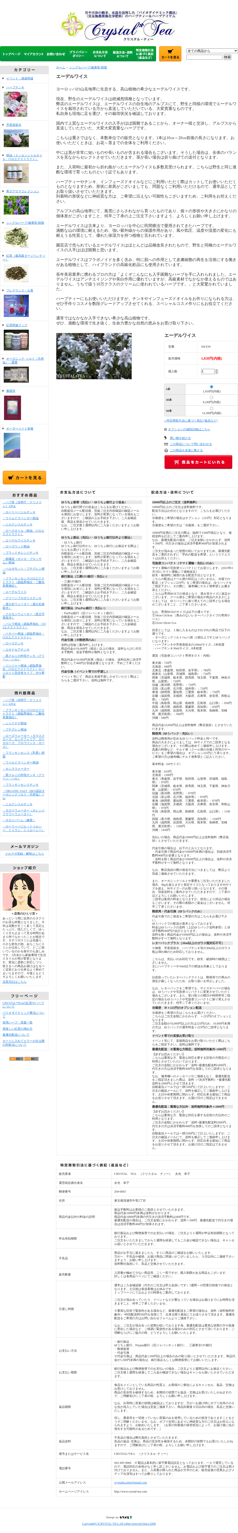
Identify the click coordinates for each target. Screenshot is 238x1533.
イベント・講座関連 (19, 78)
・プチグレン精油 (15, 729)
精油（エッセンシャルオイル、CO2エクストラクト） (24, 169)
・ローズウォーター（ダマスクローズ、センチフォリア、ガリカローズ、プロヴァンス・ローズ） (24, 741)
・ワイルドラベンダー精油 (21, 518)
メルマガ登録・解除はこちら (24, 853)
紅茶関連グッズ (24, 337)
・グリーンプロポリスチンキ (22, 598)
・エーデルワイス (15, 592)
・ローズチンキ (13, 643)
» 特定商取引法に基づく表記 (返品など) (190, 420)
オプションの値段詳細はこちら (189, 429)
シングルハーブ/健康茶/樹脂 (24, 235)
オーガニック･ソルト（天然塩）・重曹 (24, 370)
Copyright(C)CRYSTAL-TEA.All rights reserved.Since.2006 (119, 1524)
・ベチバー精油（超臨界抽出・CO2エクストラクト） (24, 635)
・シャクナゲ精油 (15, 723)
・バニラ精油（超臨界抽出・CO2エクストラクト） (24, 625)
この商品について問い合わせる (191, 444)
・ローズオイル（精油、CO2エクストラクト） (23, 532)
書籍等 (24, 405)
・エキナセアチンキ (16, 649)
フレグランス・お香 (24, 303)
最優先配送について (16, 1034)
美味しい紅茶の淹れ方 (18, 1028)
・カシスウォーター (16, 768)
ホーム (60, 67)
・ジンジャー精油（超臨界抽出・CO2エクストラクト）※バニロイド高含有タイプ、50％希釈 (24, 671)
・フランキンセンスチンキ (21, 784)
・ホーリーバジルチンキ (19, 512)
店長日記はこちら (15, 982)
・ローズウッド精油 (16, 546)
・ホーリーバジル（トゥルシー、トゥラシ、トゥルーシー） (24, 828)
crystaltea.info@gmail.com (130, 1482)
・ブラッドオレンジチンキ (21, 552)
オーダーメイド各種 (24, 443)
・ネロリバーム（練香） (19, 820)
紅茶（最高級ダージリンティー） (24, 268)
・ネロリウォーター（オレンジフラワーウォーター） (24, 812)
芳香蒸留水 (24, 135)
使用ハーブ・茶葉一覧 (18, 1022)
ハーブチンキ (24, 102)
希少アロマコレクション (24, 203)
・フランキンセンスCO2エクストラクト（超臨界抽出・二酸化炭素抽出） (24, 582)
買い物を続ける (180, 438)
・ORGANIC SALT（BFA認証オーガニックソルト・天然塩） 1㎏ (24, 794)
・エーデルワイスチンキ (19, 540)
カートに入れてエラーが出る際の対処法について (24, 1042)
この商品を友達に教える (186, 450)
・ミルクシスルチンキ (18, 524)
